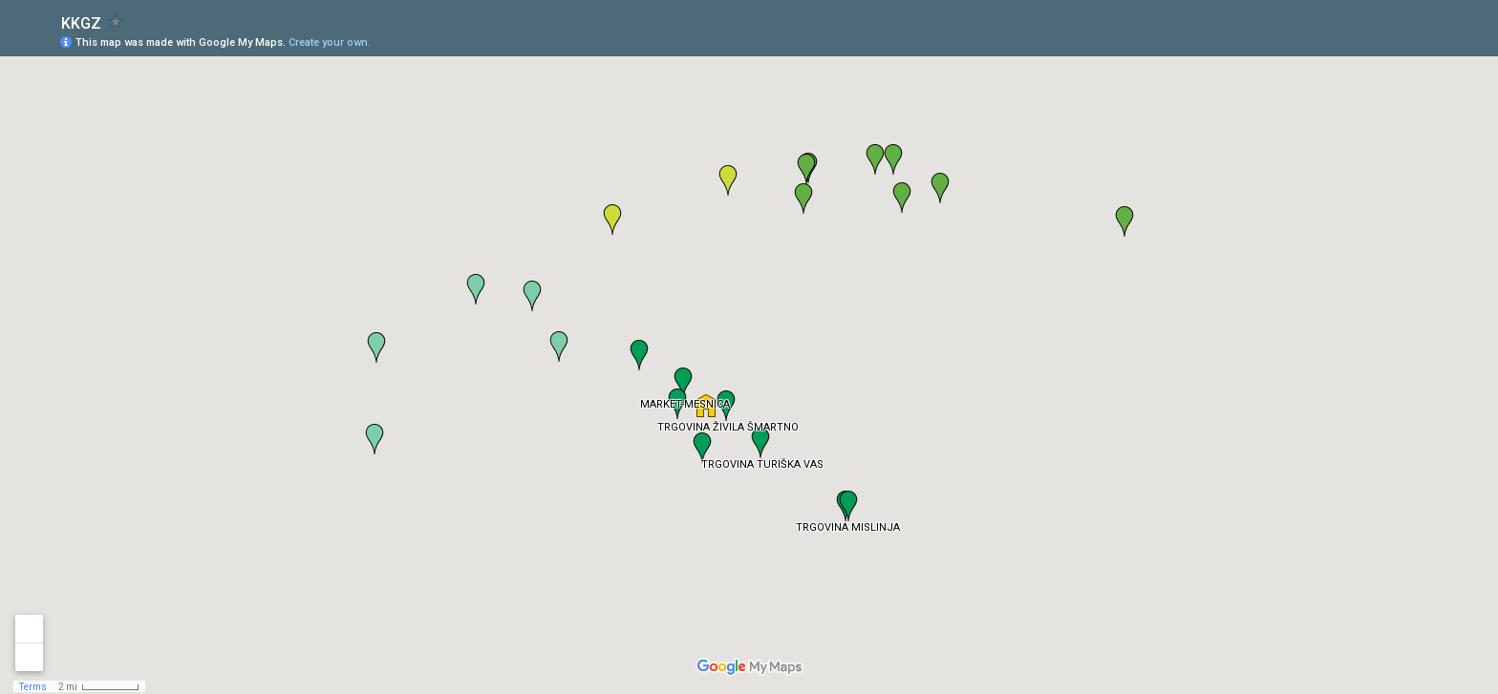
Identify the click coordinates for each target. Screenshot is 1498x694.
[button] (706, 405)
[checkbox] (116, 21)
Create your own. (330, 42)
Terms (33, 687)
